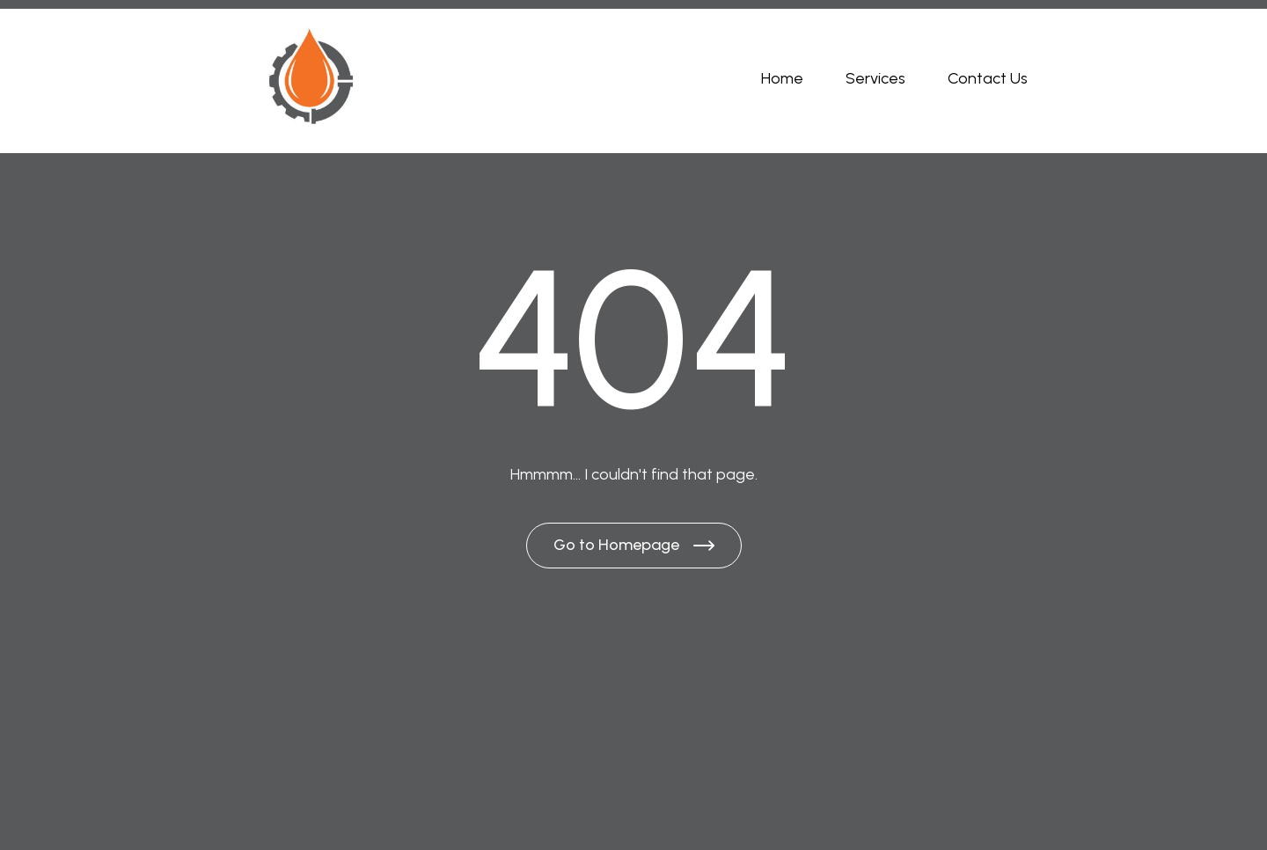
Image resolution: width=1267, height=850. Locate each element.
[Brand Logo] (310, 79)
